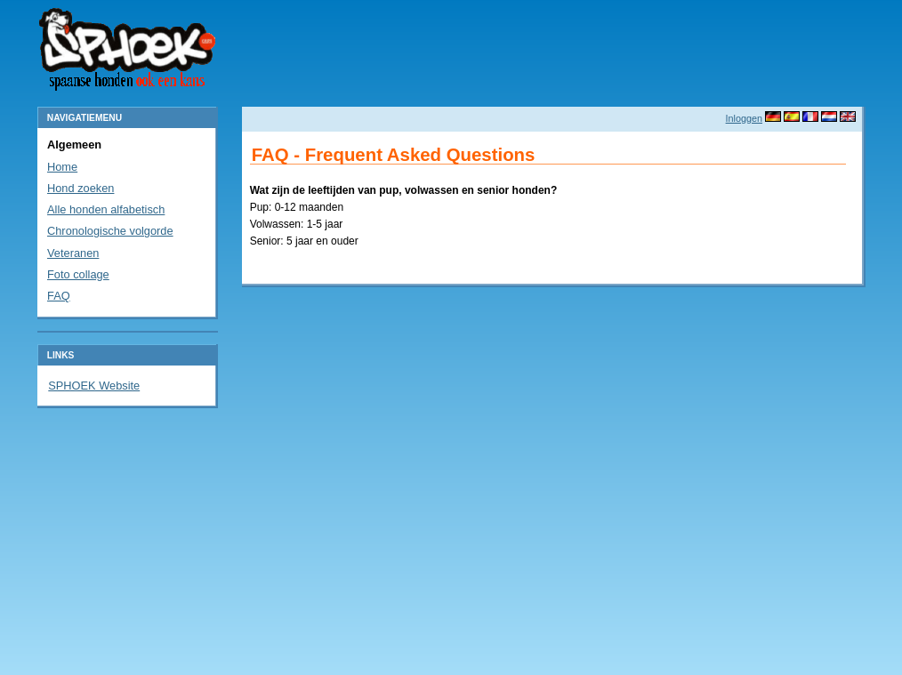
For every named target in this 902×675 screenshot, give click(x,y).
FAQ (58, 295)
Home (62, 166)
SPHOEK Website (94, 385)
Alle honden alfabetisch (106, 209)
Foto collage (78, 274)
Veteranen (73, 253)
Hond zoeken (80, 188)
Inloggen (744, 118)
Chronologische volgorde (110, 230)
